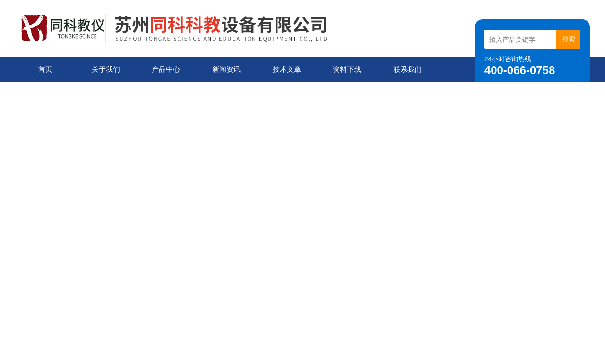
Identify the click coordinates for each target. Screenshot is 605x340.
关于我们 (106, 69)
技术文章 (287, 69)
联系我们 (407, 69)
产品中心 (166, 69)
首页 (45, 69)
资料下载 (347, 69)
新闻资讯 (226, 69)
